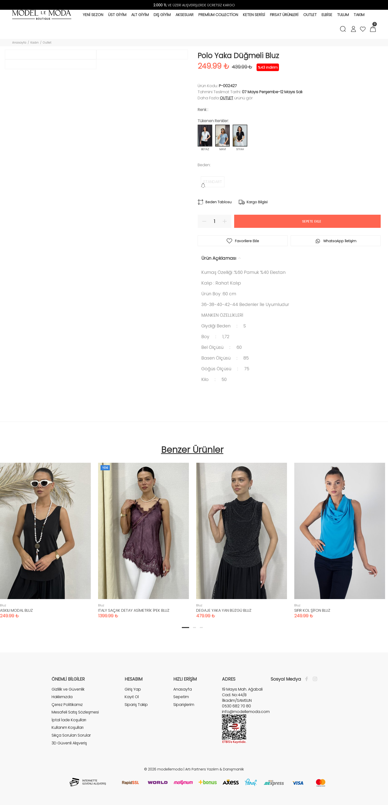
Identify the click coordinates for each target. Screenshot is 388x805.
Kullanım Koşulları (67, 727)
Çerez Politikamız (67, 704)
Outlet (47, 42)
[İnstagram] (313, 679)
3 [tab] (201, 627)
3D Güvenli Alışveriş (69, 743)
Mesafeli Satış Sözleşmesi (75, 712)
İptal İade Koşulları (69, 720)
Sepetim (181, 697)
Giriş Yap (133, 689)
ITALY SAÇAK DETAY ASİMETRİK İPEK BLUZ (133, 610)
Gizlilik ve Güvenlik (68, 689)
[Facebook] (307, 679)
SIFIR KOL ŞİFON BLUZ (312, 610)
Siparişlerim (183, 704)
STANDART (212, 182)
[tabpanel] (143, 535)
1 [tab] (185, 627)
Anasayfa (19, 42)
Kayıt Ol (132, 697)
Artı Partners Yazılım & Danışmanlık (214, 769)
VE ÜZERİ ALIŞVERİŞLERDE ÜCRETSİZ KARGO (194, 5)
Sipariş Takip (136, 704)
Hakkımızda (62, 697)
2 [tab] (194, 627)
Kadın (34, 42)
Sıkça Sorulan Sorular (71, 735)
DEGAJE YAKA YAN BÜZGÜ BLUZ (223, 610)
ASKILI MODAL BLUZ (16, 610)
